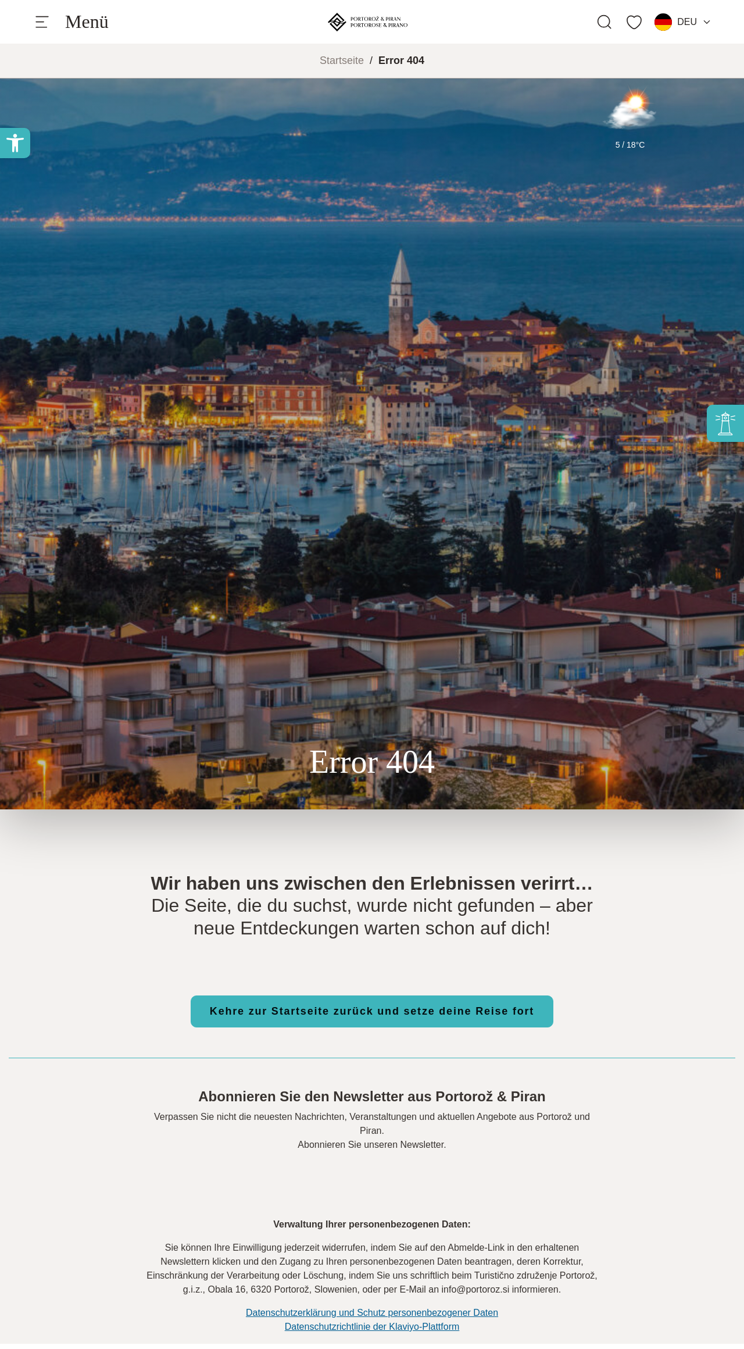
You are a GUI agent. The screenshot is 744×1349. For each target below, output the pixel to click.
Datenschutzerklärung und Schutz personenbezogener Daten (372, 1313)
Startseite (342, 60)
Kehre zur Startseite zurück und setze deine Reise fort (372, 1011)
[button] (15, 143)
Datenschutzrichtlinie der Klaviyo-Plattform (372, 1327)
